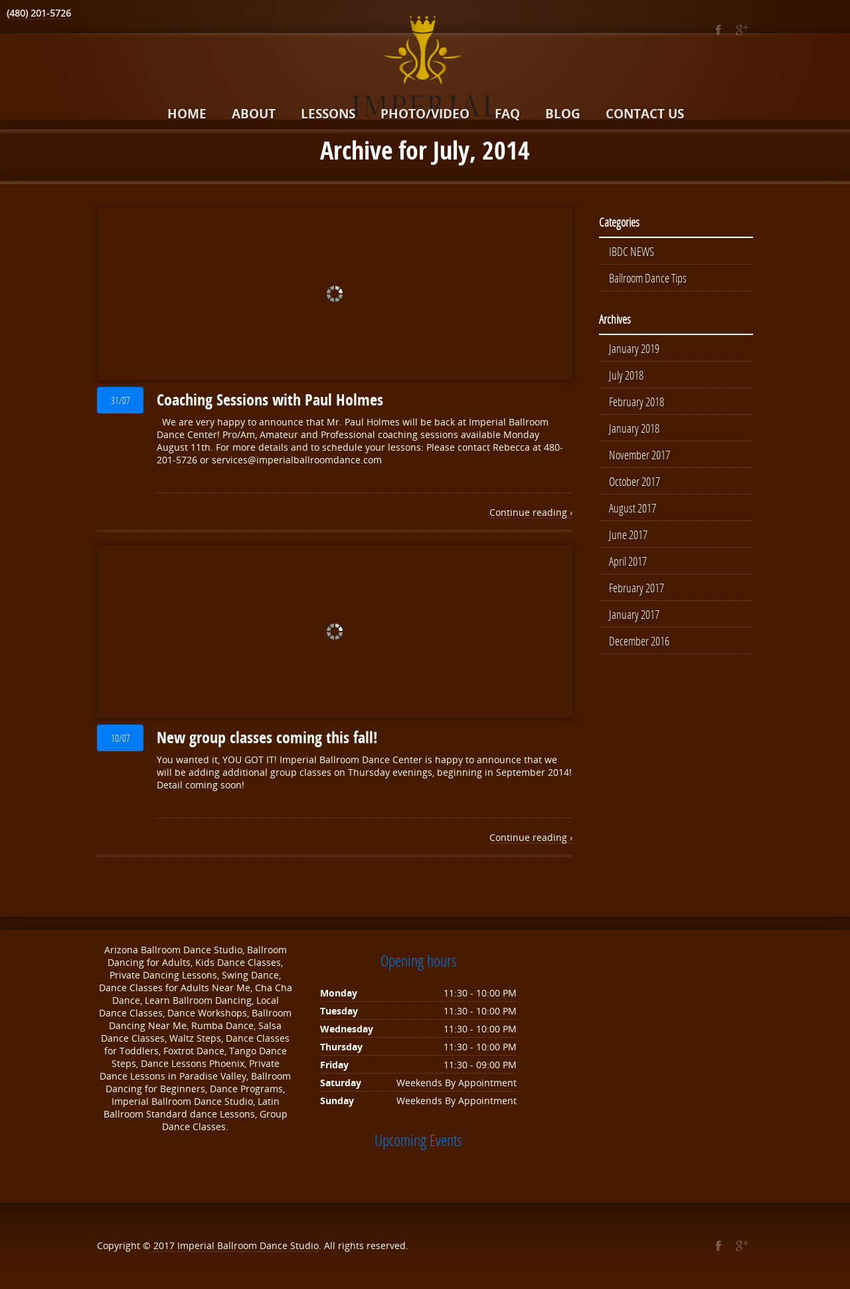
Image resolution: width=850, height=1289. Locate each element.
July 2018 (626, 375)
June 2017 (628, 534)
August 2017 (632, 508)
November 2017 (639, 455)
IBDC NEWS (631, 251)
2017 (165, 1245)
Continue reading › (530, 512)
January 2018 (634, 428)
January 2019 (634, 348)
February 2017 (636, 588)
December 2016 (639, 641)
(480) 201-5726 (39, 13)
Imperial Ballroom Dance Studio (248, 1245)
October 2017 (634, 481)
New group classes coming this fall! (267, 737)
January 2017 (634, 614)
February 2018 (636, 402)
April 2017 (628, 561)
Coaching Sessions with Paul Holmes (270, 399)
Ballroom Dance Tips (648, 278)
